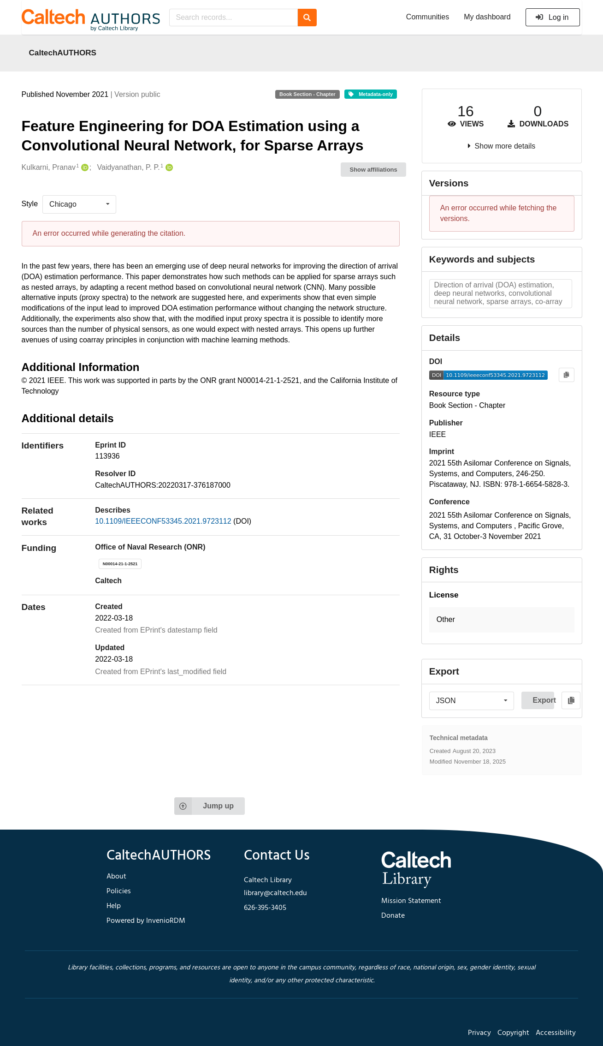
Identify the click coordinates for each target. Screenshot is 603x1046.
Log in (552, 17)
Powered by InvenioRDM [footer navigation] (145, 921)
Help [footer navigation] (113, 906)
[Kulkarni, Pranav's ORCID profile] (84, 167)
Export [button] (543, 700)
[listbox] (79, 204)
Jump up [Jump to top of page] (204, 806)
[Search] (307, 17)
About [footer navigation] (116, 877)
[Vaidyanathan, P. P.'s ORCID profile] (168, 167)
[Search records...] (233, 17)
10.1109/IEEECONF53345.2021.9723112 (164, 521)
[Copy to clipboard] (566, 375)
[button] (501, 620)
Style (30, 204)
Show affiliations (373, 169)
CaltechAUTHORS (63, 52)
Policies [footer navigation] (118, 891)
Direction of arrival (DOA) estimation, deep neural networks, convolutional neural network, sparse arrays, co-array (498, 293)
